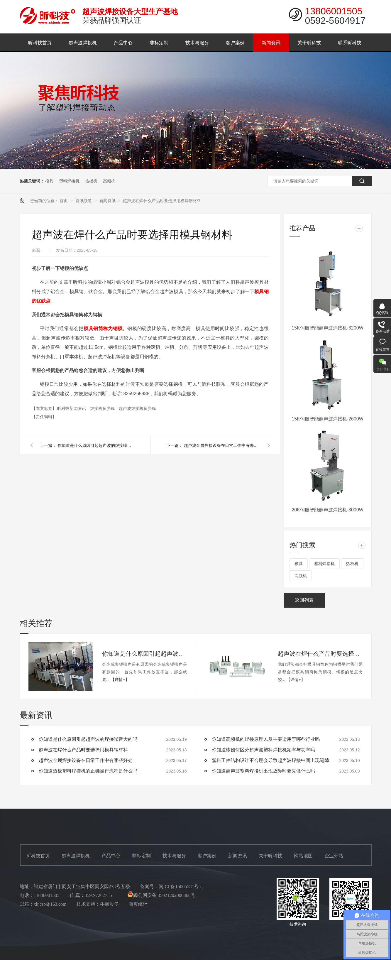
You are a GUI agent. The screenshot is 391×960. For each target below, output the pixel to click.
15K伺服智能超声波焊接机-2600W (327, 418)
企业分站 (333, 855)
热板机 (91, 181)
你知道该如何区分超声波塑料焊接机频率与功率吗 (263, 749)
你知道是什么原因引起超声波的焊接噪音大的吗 (95, 445)
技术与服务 (197, 42)
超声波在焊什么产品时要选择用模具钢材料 (162, 200)
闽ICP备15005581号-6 (181, 886)
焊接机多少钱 (103, 408)
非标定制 (159, 42)
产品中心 (123, 42)
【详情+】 (120, 679)
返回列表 (304, 600)
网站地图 (303, 855)
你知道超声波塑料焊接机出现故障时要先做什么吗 (263, 770)
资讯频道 (84, 200)
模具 (49, 181)
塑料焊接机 (69, 181)
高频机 (109, 181)
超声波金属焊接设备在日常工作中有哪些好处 (222, 445)
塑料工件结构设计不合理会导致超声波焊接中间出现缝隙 (270, 760)
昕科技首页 (40, 42)
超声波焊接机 (83, 42)
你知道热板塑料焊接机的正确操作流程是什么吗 (88, 770)
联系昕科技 (349, 42)
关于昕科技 (309, 42)
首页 (64, 200)
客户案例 (235, 42)
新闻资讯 (271, 42)
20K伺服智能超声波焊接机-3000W (327, 509)
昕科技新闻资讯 (72, 408)
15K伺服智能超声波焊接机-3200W (327, 327)
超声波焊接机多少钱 (137, 408)
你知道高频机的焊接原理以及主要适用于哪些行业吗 (266, 739)
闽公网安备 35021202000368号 (161, 895)
